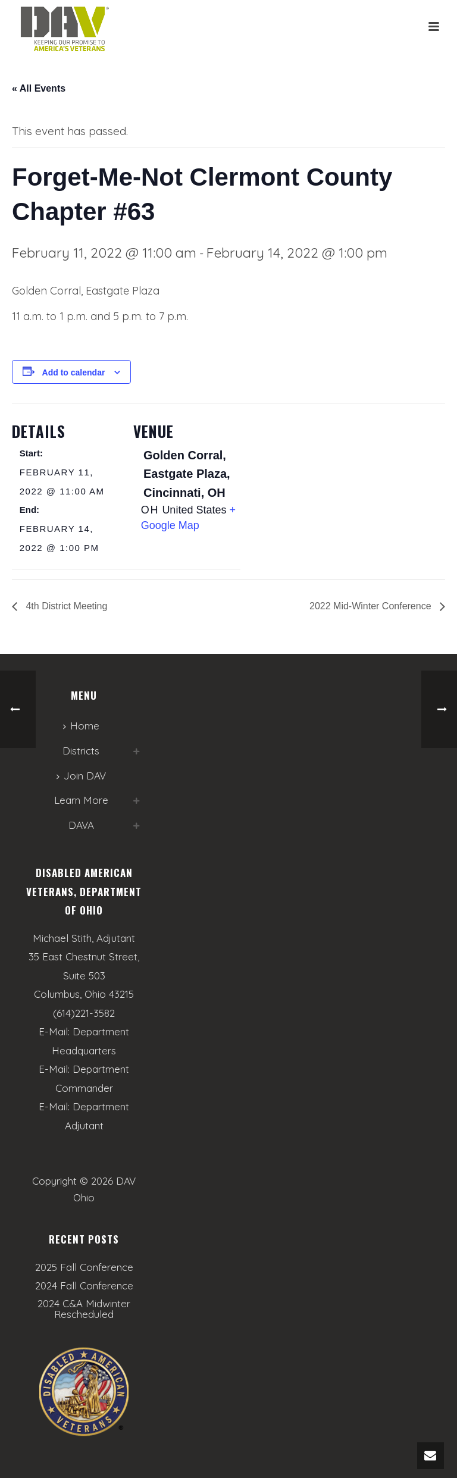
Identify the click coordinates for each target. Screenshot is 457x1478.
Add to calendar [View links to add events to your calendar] (73, 372)
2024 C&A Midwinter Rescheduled (83, 1309)
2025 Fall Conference (84, 1267)
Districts (80, 750)
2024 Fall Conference (84, 1285)
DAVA (81, 825)
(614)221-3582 (84, 1013)
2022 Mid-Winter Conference (371, 606)
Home (81, 725)
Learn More (81, 800)
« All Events (38, 88)
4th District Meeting (65, 606)
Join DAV (81, 775)
